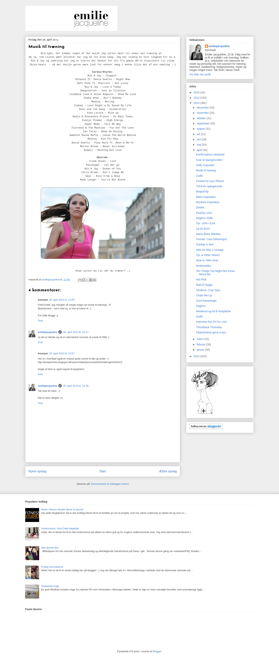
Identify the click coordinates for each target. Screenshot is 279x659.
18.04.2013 (203, 228)
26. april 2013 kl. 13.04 (62, 299)
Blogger (157, 651)
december (203, 107)
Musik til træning (206, 170)
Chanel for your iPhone (210, 181)
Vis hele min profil (200, 74)
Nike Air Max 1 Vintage (209, 249)
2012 (197, 356)
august (201, 128)
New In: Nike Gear (207, 260)
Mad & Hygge (204, 284)
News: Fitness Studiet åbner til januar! (62, 509)
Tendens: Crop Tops (208, 290)
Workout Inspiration (207, 202)
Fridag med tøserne (52, 566)
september (203, 123)
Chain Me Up (204, 295)
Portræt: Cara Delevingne (211, 239)
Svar (40, 320)
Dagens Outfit (204, 218)
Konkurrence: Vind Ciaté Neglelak (60, 528)
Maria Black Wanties (208, 233)
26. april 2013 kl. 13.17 (76, 332)
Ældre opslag (168, 471)
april (199, 150)
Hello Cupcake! (205, 165)
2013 (197, 102)
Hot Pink (201, 279)
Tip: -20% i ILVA (205, 223)
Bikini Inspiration (206, 196)
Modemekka (203, 265)
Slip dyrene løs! (50, 547)
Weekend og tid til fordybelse (213, 311)
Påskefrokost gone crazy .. (212, 332)
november (203, 112)
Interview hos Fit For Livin (211, 321)
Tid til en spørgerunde (209, 186)
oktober (202, 118)
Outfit (199, 175)
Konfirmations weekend (210, 154)
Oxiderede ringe (50, 586)
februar (201, 344)
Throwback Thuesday (209, 327)
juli (199, 134)
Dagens (200, 305)
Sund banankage (206, 300)
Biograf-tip (202, 191)
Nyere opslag (37, 471)
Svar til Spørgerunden (209, 159)
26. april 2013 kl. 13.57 (62, 353)
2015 (197, 92)
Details (200, 207)
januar (201, 349)
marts (200, 339)
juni (199, 139)
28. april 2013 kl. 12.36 (76, 385)
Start (103, 471)
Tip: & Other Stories (208, 255)
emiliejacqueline (47, 332)
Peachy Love (204, 212)
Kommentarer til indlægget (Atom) (110, 483)
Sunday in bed (205, 244)
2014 (197, 97)
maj (199, 144)
